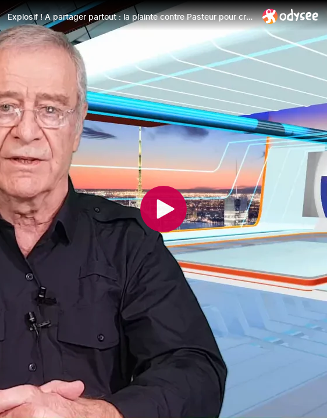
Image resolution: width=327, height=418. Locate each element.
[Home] (291, 15)
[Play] (163, 209)
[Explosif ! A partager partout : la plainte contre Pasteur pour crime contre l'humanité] (130, 16)
